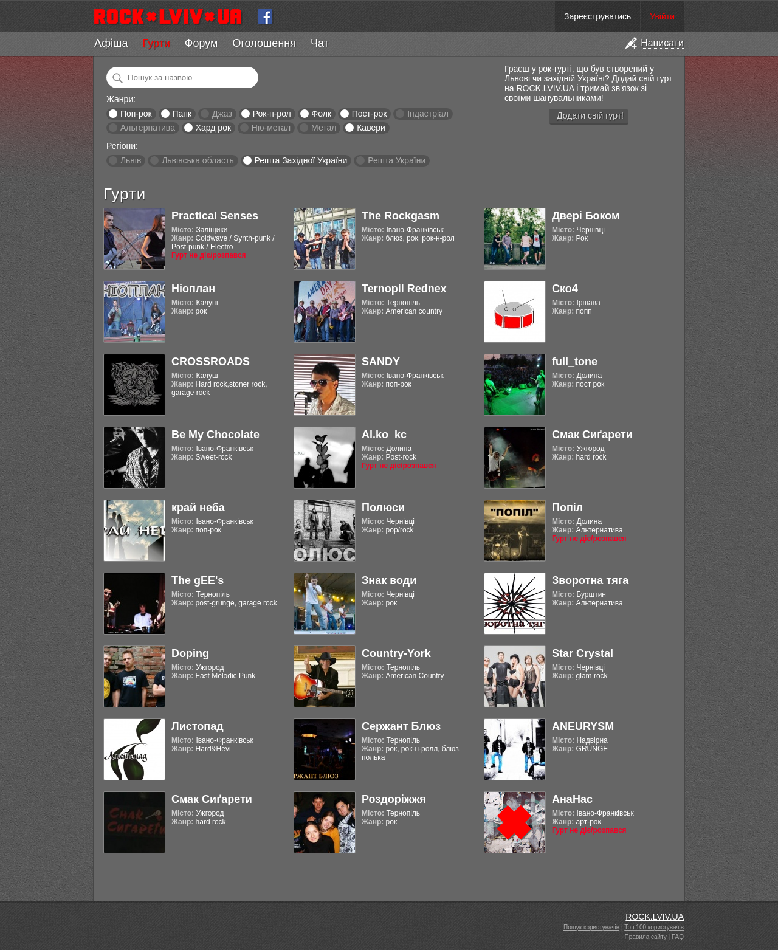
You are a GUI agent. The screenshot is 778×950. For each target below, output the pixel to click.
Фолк (321, 114)
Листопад (197, 726)
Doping (190, 653)
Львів (130, 160)
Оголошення (264, 43)
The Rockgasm (400, 216)
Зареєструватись (597, 16)
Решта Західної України (300, 160)
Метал (323, 128)
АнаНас (572, 799)
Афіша (111, 43)
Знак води (389, 580)
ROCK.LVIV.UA (654, 916)
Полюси (383, 507)
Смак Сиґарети (592, 435)
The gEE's (197, 580)
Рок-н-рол (272, 114)
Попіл (567, 507)
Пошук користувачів (591, 927)
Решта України (396, 160)
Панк (181, 114)
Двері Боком (585, 216)
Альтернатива (147, 128)
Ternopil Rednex (404, 289)
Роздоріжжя (394, 799)
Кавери (371, 128)
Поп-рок (136, 114)
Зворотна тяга (590, 580)
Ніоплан (193, 289)
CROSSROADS (210, 362)
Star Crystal (582, 653)
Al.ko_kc (384, 435)
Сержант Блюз (401, 726)
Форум (201, 43)
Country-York (396, 653)
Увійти (662, 16)
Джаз (222, 114)
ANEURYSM (583, 726)
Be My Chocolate (215, 435)
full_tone (574, 362)
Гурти (156, 43)
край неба (198, 507)
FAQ (678, 937)
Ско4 (565, 289)
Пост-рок (369, 114)
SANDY (381, 362)
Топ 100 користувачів (654, 927)
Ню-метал (271, 128)
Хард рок (213, 128)
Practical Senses (214, 216)
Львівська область (198, 160)
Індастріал (428, 114)
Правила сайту (646, 937)
